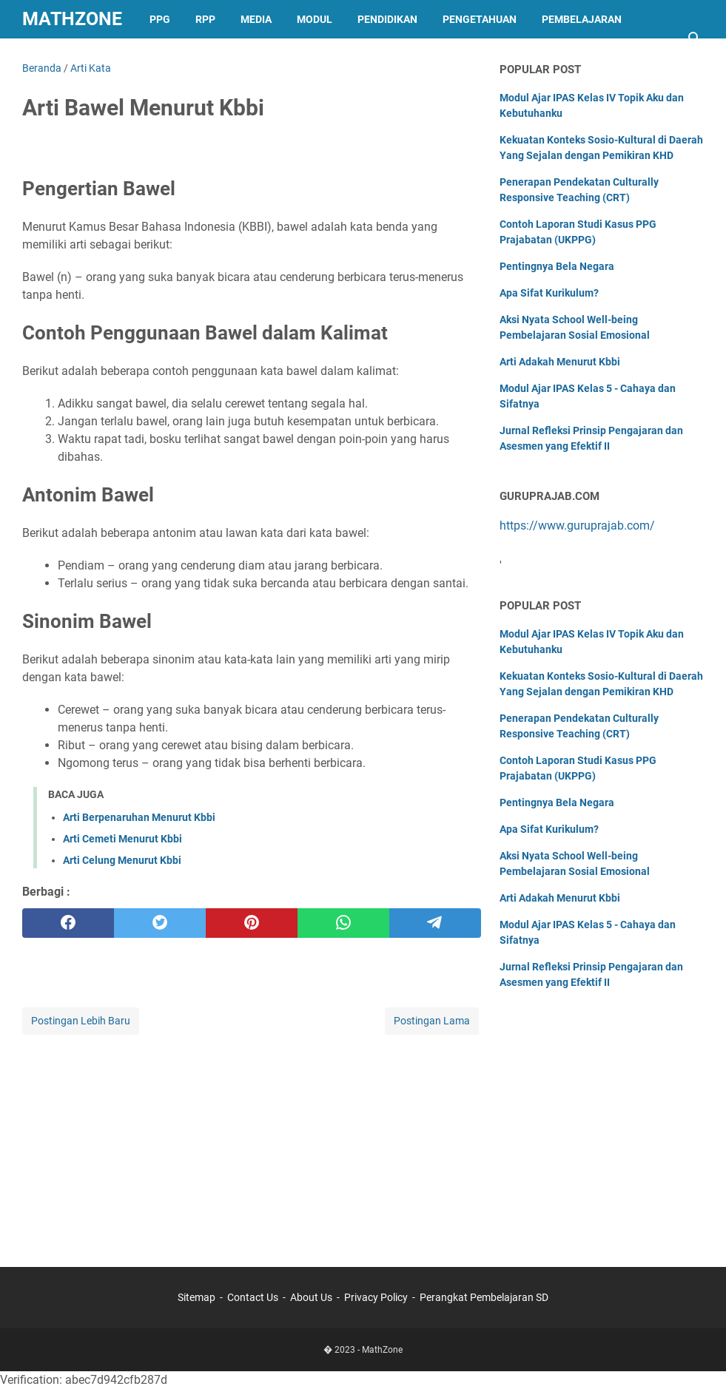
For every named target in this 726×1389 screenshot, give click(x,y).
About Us (311, 1297)
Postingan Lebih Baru (80, 1021)
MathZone (72, 19)
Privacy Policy (376, 1297)
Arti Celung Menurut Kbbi (122, 860)
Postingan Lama (432, 1021)
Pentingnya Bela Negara (557, 266)
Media (256, 19)
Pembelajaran (582, 19)
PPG (159, 19)
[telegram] (435, 923)
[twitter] (160, 923)
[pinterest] (252, 923)
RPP (205, 19)
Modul (314, 19)
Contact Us (252, 1297)
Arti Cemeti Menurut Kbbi (122, 839)
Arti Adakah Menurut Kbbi (560, 362)
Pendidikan (387, 19)
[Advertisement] (251, 1141)
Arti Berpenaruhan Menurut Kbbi (139, 817)
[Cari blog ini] (695, 38)
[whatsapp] (343, 923)
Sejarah (58, 58)
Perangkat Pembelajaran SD (484, 1297)
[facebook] (68, 923)
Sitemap (196, 1297)
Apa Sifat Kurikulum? (549, 293)
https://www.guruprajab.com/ (577, 525)
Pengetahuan (480, 19)
